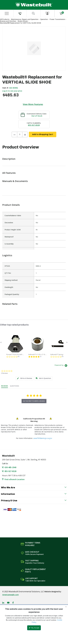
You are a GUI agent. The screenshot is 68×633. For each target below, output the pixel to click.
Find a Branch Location (15, 479)
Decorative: (9, 222)
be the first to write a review (34, 401)
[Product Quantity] (19, 134)
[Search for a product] (33, 13)
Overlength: (9, 287)
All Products (4, 19)
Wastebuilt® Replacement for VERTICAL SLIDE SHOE (20, 23)
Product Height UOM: (13, 230)
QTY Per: (8, 273)
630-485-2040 (10, 467)
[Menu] (7, 13)
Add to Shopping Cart (42, 134)
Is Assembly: (9, 244)
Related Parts (9, 303)
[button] (1, 342)
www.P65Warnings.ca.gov (42, 438)
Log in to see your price (12, 91)
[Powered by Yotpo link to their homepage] (61, 366)
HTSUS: (7, 266)
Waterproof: (9, 237)
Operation (44, 19)
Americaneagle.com (10, 595)
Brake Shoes (23, 21)
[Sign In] (47, 13)
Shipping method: (11, 280)
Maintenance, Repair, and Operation (24, 19)
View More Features (33, 104)
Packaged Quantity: (12, 294)
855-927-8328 (34, 125)
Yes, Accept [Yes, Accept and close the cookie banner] (34, 628)
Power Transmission (57, 19)
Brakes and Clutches (8, 21)
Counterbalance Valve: (13, 215)
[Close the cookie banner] (66, 606)
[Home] (34, 4)
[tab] (24, 378)
